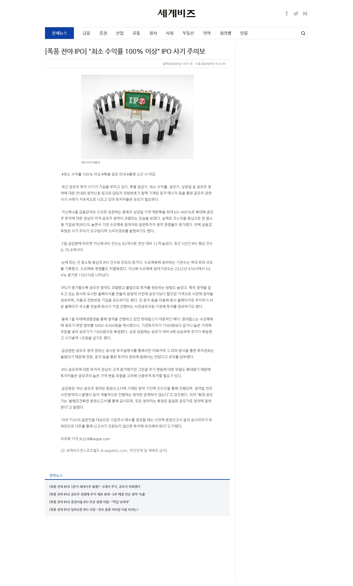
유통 (136, 33)
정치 (153, 33)
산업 (120, 33)
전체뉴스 (59, 33)
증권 (103, 33)
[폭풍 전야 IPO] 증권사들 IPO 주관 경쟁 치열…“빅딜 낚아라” (89, 502)
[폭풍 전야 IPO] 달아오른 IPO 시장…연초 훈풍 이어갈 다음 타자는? (94, 509)
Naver (305, 14)
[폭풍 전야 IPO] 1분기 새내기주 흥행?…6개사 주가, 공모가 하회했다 (94, 486)
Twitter (296, 14)
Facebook (287, 14)
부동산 (188, 33)
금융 (86, 33)
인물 (244, 33)
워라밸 (225, 33)
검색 (303, 33)
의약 (207, 33)
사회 (170, 33)
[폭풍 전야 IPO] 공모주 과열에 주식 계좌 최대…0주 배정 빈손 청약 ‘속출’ (97, 494)
